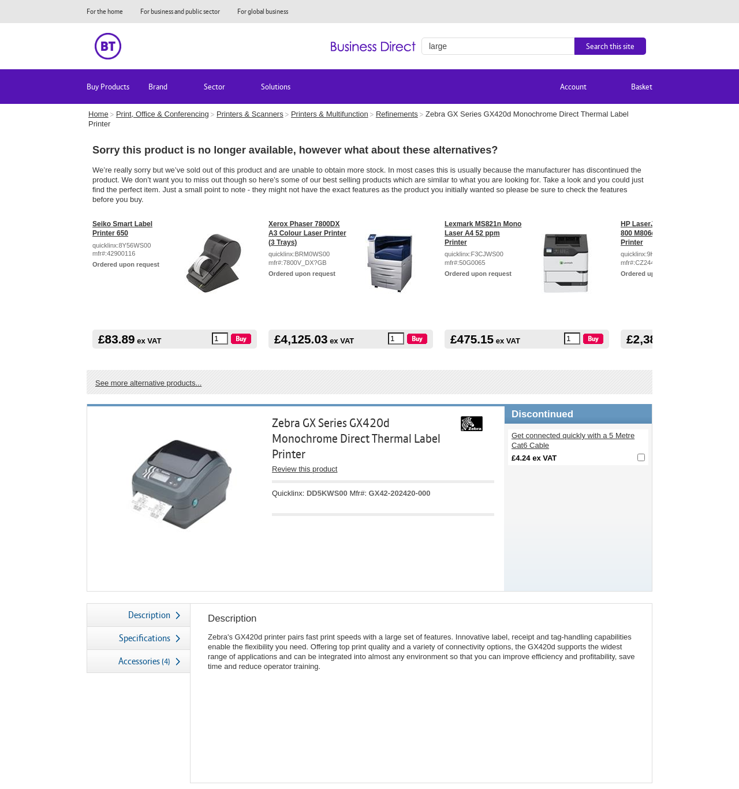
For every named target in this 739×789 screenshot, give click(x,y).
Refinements (397, 114)
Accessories (144, 661)
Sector (214, 86)
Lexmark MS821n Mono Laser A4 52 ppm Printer (483, 233)
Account (573, 86)
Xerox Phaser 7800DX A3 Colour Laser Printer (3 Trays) (307, 233)
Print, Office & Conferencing (162, 114)
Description (149, 615)
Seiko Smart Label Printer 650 (122, 228)
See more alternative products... (148, 383)
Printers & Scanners (250, 114)
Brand (157, 86)
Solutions (275, 86)
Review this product (304, 469)
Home (98, 114)
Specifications (144, 638)
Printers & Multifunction (329, 114)
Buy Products (108, 86)
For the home (105, 11)
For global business (262, 11)
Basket (641, 86)
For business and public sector (180, 11)
